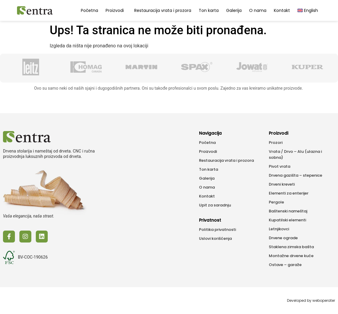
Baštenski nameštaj (288, 211)
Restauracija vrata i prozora (162, 10)
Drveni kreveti (282, 184)
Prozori (276, 142)
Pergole (276, 202)
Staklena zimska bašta (291, 247)
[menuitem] (307, 10)
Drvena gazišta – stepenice (295, 175)
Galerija (234, 10)
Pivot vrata (279, 166)
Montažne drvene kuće (291, 256)
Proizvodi (116, 10)
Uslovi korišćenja (215, 238)
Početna (89, 10)
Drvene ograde (283, 238)
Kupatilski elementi (287, 220)
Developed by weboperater (311, 300)
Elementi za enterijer (288, 193)
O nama (257, 10)
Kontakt (282, 10)
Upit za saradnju (215, 205)
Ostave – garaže (285, 265)
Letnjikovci (279, 229)
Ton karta (209, 10)
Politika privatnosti (217, 229)
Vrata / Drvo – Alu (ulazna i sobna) (295, 154)
